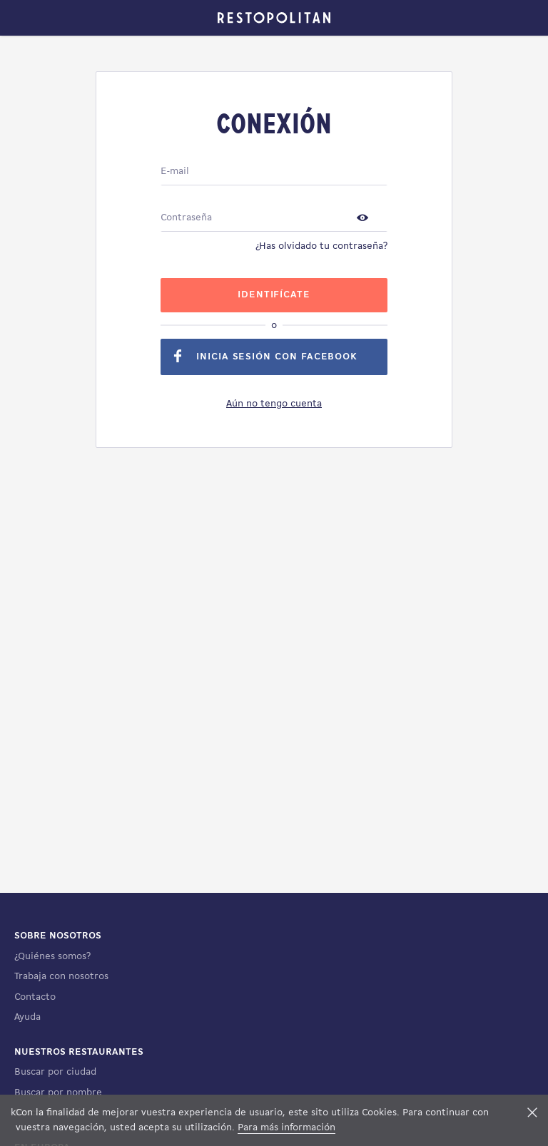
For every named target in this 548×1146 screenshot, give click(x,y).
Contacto (35, 997)
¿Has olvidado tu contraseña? (321, 246)
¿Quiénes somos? (52, 956)
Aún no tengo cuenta (274, 404)
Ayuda (27, 1017)
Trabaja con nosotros (61, 976)
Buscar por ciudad (55, 1072)
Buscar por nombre (58, 1093)
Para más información (286, 1127)
